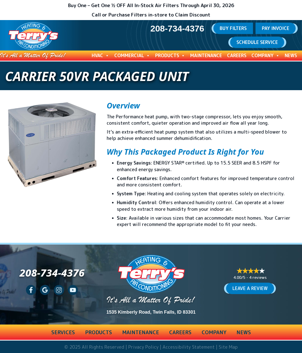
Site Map (228, 347)
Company (265, 56)
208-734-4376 (52, 273)
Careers (236, 55)
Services (63, 332)
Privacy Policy (143, 347)
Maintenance (206, 55)
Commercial (132, 56)
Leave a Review (250, 288)
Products (170, 56)
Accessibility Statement (189, 347)
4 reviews (258, 277)
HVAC (100, 56)
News (291, 55)
